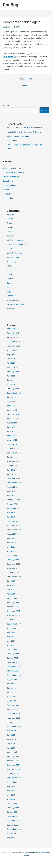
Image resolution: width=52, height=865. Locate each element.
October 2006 (12, 671)
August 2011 (12, 513)
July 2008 (11, 581)
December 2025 (13, 341)
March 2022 (12, 440)
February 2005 (13, 756)
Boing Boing (8, 181)
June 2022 (11, 431)
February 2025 (13, 371)
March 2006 (12, 701)
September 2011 (14, 508)
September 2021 (14, 453)
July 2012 (11, 491)
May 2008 (11, 590)
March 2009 (12, 555)
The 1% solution (13, 140)
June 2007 (11, 636)
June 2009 (11, 542)
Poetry (9, 266)
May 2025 (11, 358)
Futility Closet (8, 198)
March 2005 (12, 752)
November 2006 (13, 666)
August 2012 (12, 487)
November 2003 (13, 820)
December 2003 (13, 816)
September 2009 (14, 530)
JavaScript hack (9, 57)
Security (10, 287)
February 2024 (13, 388)
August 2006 (12, 679)
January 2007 (12, 658)
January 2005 (12, 761)
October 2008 (12, 572)
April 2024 (11, 384)
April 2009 (11, 551)
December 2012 (13, 478)
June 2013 (11, 474)
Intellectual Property (15, 240)
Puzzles (10, 274)
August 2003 (12, 833)
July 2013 (11, 470)
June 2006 (11, 688)
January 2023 (12, 418)
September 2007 (14, 624)
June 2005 (11, 739)
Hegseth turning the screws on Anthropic (24, 132)
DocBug (10, 4)
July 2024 (11, 376)
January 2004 (12, 812)
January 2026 (12, 337)
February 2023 (13, 414)
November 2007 (13, 615)
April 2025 (11, 363)
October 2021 (12, 448)
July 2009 (11, 538)
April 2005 (11, 748)
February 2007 (13, 654)
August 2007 (12, 628)
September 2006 (14, 675)
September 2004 (14, 778)
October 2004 (12, 773)
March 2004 (12, 803)
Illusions (10, 236)
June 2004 (11, 790)
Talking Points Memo (12, 168)
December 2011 (13, 500)
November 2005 (13, 718)
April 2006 (11, 696)
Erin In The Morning (11, 177)
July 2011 (11, 517)
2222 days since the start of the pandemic (24, 128)
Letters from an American (13, 172)
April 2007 (11, 645)
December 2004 (13, 765)
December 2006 (13, 662)
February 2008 (13, 602)
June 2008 (11, 585)
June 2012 (11, 495)
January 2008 (12, 607)
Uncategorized (13, 300)
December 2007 (13, 611)
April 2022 (11, 436)
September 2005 (14, 726)
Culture (10, 219)
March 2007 (12, 649)
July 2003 (11, 838)
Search (6, 105)
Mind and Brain (13, 257)
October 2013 (12, 465)
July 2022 (11, 427)
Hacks (9, 231)
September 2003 (14, 829)
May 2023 (11, 401)
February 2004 (13, 808)
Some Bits (7, 189)
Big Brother (11, 214)
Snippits (10, 291)
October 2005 (12, 722)
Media (9, 249)
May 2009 (11, 547)
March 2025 (12, 367)
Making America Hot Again (18, 136)
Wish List (10, 308)
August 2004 (12, 782)
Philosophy (11, 261)
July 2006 (11, 684)
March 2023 (12, 410)
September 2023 (14, 393)
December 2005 (13, 713)
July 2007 (11, 632)
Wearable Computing (15, 304)
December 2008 (13, 564)
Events (9, 223)
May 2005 (11, 743)
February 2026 (13, 333)
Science (10, 278)
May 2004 (11, 795)
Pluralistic (7, 194)
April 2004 (11, 799)
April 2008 (11, 594)
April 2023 (11, 406)
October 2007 (12, 619)
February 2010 (13, 521)
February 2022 (13, 444)
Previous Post (26, 79)
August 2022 (12, 423)
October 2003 (12, 825)
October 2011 (12, 504)
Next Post (26, 85)
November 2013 (13, 461)
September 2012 (14, 483)
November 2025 (13, 346)
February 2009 (13, 560)
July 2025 (11, 354)
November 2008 (13, 568)
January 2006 (12, 709)
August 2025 (12, 350)
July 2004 (11, 786)
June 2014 (11, 457)
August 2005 (12, 731)
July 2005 (11, 735)
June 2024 (11, 380)
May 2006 (11, 692)
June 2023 (11, 397)
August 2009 (12, 534)
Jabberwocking (9, 185)
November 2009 (13, 525)
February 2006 (13, 705)
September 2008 (14, 577)
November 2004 (13, 769)
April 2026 (11, 329)
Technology (11, 296)
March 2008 (12, 598)
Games (10, 227)
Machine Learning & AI (16, 244)
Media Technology (14, 253)
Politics (10, 270)
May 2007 (11, 641)
